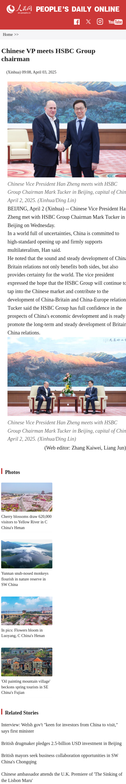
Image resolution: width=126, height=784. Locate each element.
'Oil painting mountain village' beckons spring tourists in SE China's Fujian (25, 687)
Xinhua (14, 72)
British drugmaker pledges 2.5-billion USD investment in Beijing (61, 743)
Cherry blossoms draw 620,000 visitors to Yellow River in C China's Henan (26, 522)
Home (8, 34)
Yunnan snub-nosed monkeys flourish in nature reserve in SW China (24, 579)
